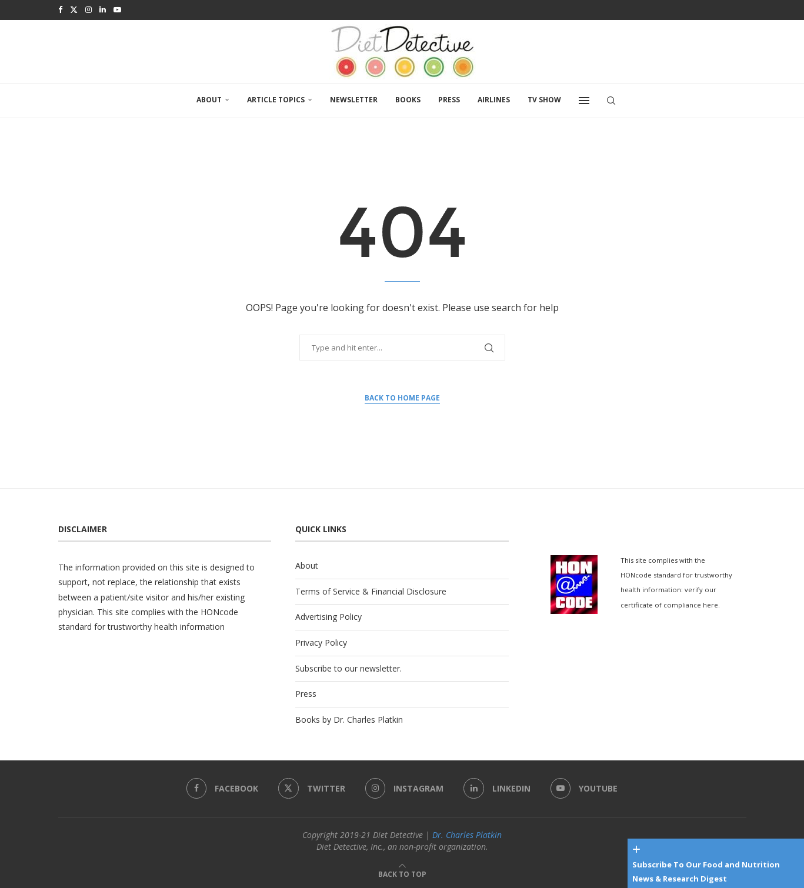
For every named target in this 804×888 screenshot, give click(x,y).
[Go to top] (402, 872)
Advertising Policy (328, 615)
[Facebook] (60, 9)
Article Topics (276, 99)
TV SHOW (544, 99)
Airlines (494, 99)
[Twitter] (74, 9)
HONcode (219, 610)
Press (449, 99)
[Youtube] (117, 9)
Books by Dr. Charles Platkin (349, 718)
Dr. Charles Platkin (467, 833)
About (209, 99)
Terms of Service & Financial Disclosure (370, 590)
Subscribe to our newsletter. (348, 667)
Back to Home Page (402, 397)
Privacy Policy (321, 641)
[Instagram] (88, 9)
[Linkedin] (102, 9)
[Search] (611, 99)
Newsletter (354, 99)
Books (408, 99)
